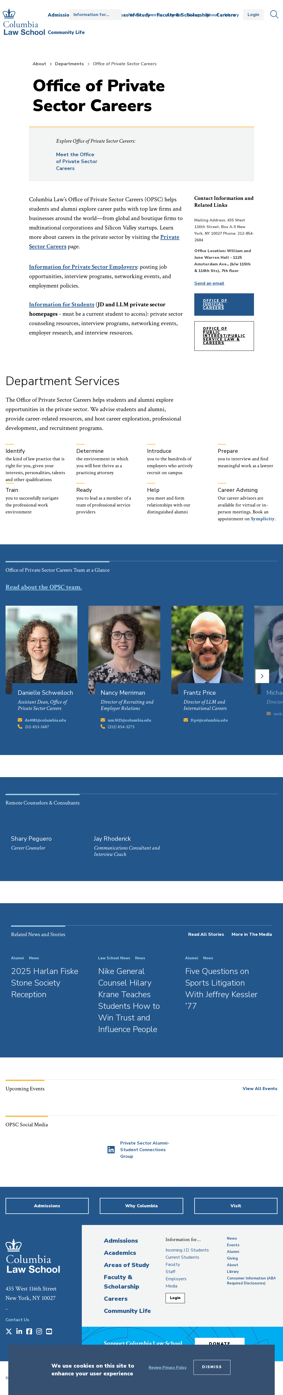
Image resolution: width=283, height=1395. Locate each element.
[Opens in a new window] (139, 1150)
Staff (170, 1272)
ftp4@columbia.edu (209, 720)
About (212, 15)
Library (231, 15)
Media (171, 1286)
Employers (176, 1279)
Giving (193, 15)
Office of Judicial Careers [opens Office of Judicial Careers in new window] (215, 304)
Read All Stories (206, 934)
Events (153, 15)
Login (253, 15)
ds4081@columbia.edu (45, 720)
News (134, 15)
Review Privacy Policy (168, 1367)
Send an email (209, 283)
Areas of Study (126, 1265)
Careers (115, 1299)
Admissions (121, 1241)
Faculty (173, 1264)
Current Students (182, 1257)
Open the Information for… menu (95, 14)
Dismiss (212, 1367)
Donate (219, 1344)
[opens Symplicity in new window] (263, 519)
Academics (120, 1253)
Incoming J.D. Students (187, 1250)
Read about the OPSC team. (44, 587)
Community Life (127, 1311)
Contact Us (17, 1320)
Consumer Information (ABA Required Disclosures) (251, 1281)
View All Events (260, 1089)
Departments (69, 64)
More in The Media (252, 934)
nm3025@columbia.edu (129, 720)
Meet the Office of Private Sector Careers (76, 161)
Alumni (173, 15)
